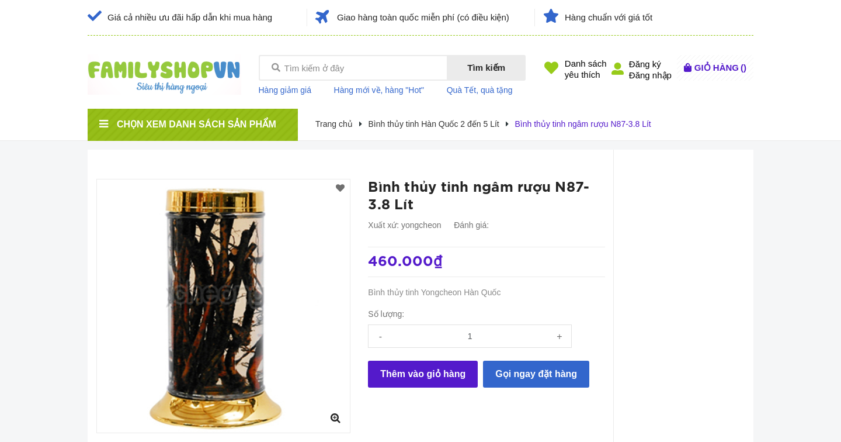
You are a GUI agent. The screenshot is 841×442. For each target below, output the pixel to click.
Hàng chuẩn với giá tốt (608, 17)
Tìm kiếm (486, 67)
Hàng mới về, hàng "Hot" (379, 90)
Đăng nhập (650, 75)
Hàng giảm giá (285, 90)
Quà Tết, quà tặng (480, 90)
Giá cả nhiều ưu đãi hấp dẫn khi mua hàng (189, 17)
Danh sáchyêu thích (586, 69)
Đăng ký (645, 64)
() (720, 67)
